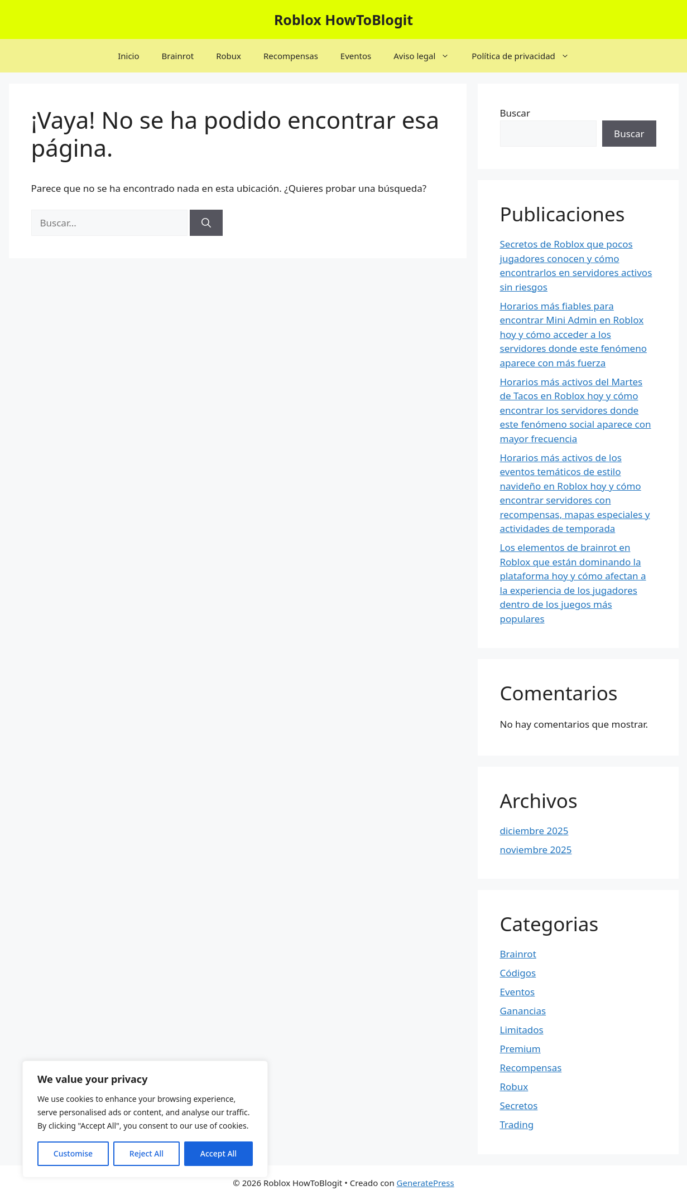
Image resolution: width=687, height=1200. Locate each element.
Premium (520, 1048)
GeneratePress (425, 1182)
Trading (517, 1124)
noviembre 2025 (536, 849)
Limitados (522, 1029)
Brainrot (178, 55)
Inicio (128, 55)
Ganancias (523, 1010)
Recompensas (290, 55)
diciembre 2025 (534, 830)
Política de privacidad (526, 55)
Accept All (218, 1153)
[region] (145, 1119)
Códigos (518, 972)
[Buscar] (206, 223)
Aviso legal (426, 55)
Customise (73, 1153)
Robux (228, 55)
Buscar (515, 113)
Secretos (519, 1105)
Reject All (146, 1153)
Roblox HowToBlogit (343, 19)
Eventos (355, 55)
